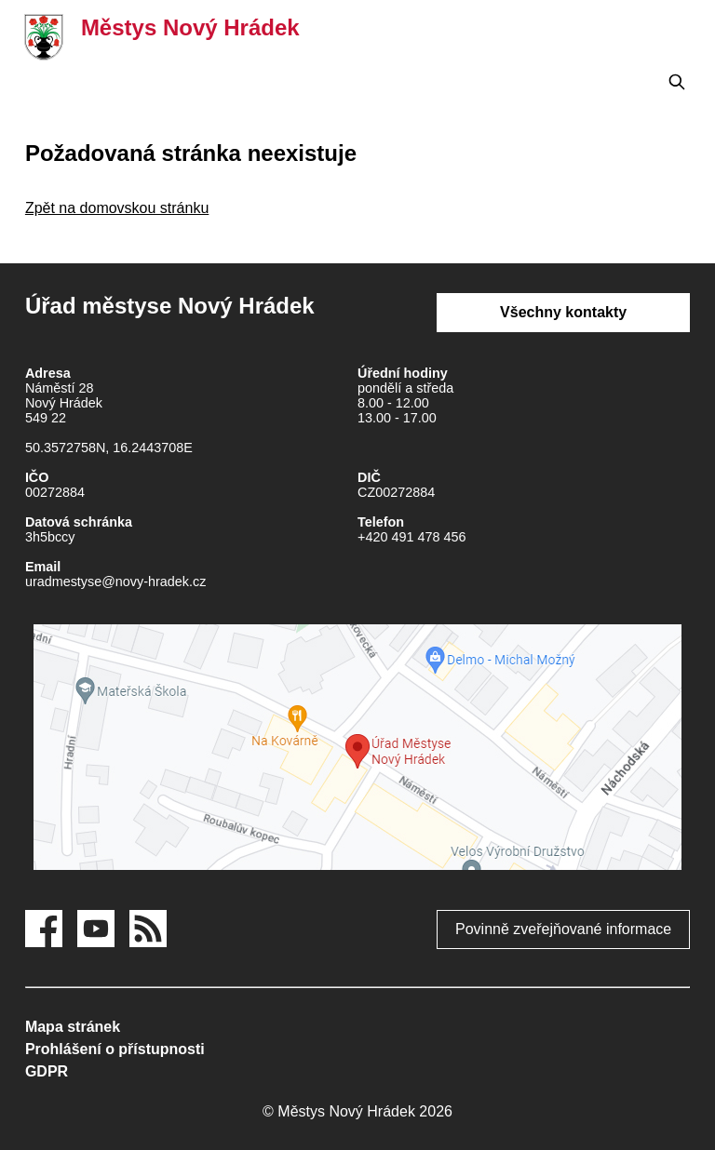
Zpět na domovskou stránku (117, 208)
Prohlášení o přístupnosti (115, 1049)
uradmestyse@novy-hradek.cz (116, 581)
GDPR (46, 1071)
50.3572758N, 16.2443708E (109, 447)
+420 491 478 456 (411, 536)
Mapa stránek (72, 1027)
